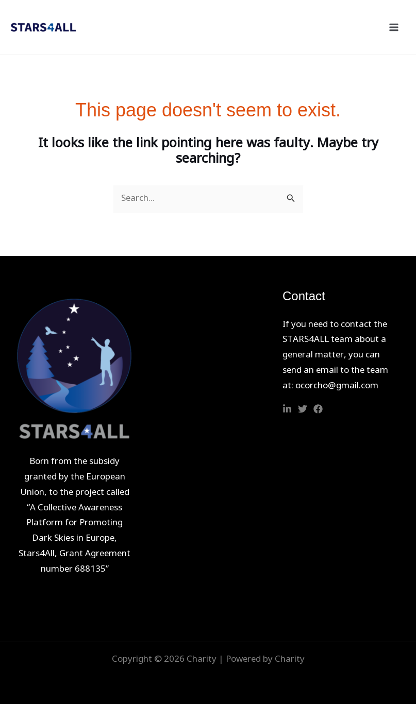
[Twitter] (302, 409)
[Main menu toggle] (394, 27)
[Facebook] (318, 409)
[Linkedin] (287, 409)
